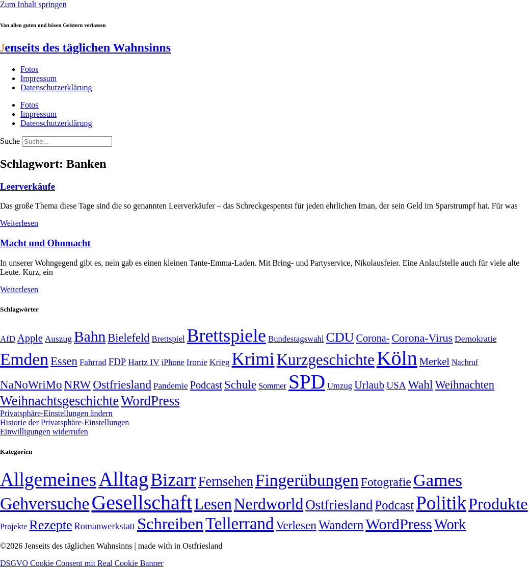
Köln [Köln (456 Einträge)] (397, 358)
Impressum (38, 78)
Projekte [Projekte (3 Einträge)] (13, 526)
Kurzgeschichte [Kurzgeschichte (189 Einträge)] (326, 360)
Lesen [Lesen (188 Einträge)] (213, 504)
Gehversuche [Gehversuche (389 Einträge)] (44, 503)
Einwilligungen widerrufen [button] (44, 431)
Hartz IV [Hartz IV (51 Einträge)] (143, 362)
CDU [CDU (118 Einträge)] (340, 337)
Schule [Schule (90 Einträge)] (240, 384)
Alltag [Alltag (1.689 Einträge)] (123, 479)
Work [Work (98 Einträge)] (450, 524)
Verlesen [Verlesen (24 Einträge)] (296, 525)
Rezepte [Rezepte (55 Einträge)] (50, 525)
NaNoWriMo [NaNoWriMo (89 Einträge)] (31, 384)
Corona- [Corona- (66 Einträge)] (373, 338)
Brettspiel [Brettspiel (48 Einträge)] (168, 339)
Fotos (29, 69)
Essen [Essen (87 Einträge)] (63, 361)
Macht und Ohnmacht (45, 243)
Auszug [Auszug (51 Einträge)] (58, 338)
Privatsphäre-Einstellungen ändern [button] (56, 413)
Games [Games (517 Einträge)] (437, 480)
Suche (10, 141)
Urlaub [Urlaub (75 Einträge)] (369, 385)
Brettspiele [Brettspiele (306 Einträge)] (227, 335)
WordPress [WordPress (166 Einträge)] (398, 524)
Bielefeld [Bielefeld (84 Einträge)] (128, 337)
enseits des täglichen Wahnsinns (85, 47)
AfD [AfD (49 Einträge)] (7, 339)
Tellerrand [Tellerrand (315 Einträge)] (239, 523)
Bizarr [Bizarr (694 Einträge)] (173, 480)
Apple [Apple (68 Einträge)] (30, 338)
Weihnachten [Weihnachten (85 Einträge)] (464, 384)
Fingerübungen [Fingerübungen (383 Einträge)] (307, 480)
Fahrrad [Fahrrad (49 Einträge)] (93, 362)
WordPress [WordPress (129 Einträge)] (150, 400)
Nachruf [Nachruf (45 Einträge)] (465, 362)
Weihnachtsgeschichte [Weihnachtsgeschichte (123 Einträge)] (59, 401)
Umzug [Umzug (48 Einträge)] (339, 386)
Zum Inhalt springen (33, 4)
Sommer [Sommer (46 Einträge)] (272, 386)
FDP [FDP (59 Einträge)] (117, 361)
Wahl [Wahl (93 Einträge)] (420, 384)
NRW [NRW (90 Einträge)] (77, 384)
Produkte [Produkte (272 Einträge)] (498, 504)
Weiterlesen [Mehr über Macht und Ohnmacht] (19, 289)
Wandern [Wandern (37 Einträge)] (341, 525)
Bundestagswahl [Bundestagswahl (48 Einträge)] (296, 339)
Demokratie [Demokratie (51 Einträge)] (475, 338)
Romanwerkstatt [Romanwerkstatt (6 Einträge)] (104, 526)
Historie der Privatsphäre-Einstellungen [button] (64, 422)
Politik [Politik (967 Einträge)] (441, 503)
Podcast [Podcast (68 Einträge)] (206, 385)
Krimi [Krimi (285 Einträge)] (253, 359)
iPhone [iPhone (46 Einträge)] (173, 362)
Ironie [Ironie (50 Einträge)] (197, 362)
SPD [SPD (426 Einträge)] (306, 382)
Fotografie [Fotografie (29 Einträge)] (386, 481)
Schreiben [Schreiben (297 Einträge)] (170, 523)
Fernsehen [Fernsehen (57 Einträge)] (225, 481)
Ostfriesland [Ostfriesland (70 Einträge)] (339, 504)
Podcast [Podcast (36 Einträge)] (394, 505)
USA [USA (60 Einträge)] (396, 385)
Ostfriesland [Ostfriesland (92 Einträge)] (122, 384)
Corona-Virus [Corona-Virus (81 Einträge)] (422, 337)
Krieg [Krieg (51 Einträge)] (219, 362)
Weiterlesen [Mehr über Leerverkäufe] (19, 223)
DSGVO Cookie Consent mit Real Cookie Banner (82, 563)
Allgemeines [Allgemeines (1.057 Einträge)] (48, 479)
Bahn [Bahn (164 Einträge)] (89, 336)
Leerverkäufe (27, 186)
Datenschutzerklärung (56, 87)
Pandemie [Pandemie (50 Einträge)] (170, 386)
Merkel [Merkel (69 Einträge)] (434, 361)
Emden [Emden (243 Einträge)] (24, 359)
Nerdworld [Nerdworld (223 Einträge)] (268, 504)
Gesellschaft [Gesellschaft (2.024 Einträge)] (141, 502)
